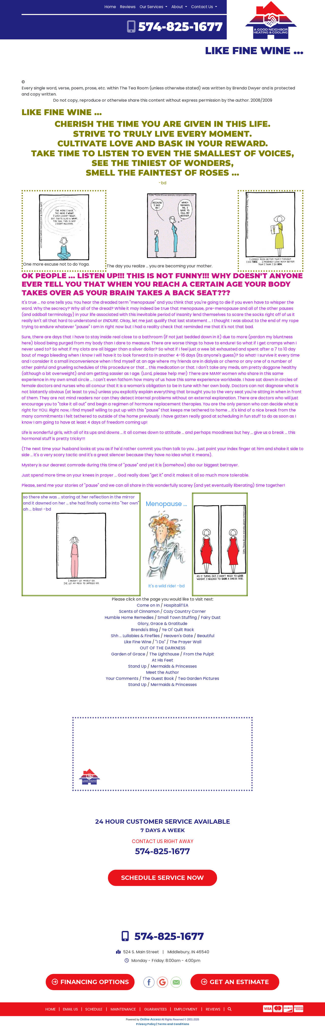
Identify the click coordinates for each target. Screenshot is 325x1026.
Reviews (128, 6)
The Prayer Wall (185, 642)
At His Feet (162, 660)
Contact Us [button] (202, 6)
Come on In (148, 605)
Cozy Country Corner (185, 611)
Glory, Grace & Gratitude (162, 623)
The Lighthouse (164, 654)
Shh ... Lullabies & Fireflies (135, 636)
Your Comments (122, 678)
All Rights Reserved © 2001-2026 (180, 1019)
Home (110, 6)
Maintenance (123, 1009)
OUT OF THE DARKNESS (162, 648)
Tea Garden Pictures (198, 678)
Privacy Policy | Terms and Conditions (162, 1024)
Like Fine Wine (137, 642)
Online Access (150, 1019)
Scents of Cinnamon (139, 611)
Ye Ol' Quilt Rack (178, 630)
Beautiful (205, 636)
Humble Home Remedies (129, 617)
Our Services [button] (152, 6)
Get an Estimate (235, 982)
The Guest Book (158, 678)
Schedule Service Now (162, 877)
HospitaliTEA (176, 605)
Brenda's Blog (144, 630)
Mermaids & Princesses (174, 666)
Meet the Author (162, 672)
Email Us (70, 1009)
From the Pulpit (198, 654)
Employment (186, 1009)
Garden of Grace (128, 654)
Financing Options (90, 982)
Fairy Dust (211, 617)
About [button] (177, 6)
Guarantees (155, 1009)
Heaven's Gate (178, 636)
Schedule (93, 1009)
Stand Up (137, 666)
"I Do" (160, 642)
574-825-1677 (180, 26)
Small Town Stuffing (177, 617)
